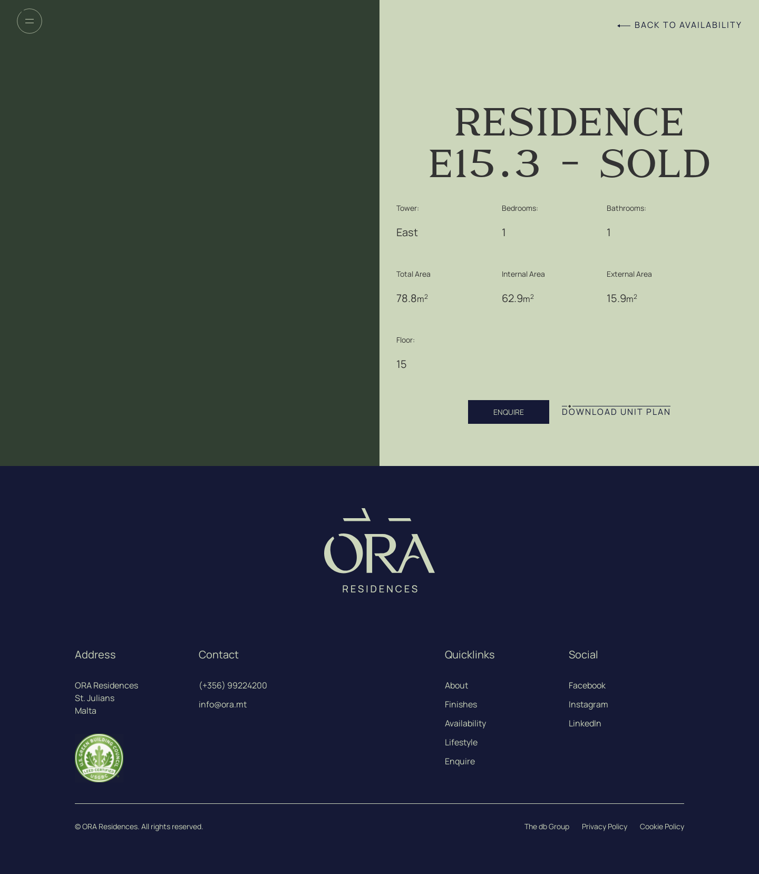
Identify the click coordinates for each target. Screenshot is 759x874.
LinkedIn (585, 723)
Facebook (587, 685)
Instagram (588, 704)
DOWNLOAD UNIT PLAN (616, 411)
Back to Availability (688, 25)
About (456, 685)
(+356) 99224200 (233, 685)
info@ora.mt (223, 704)
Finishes (461, 704)
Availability (465, 723)
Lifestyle (461, 742)
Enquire (460, 761)
